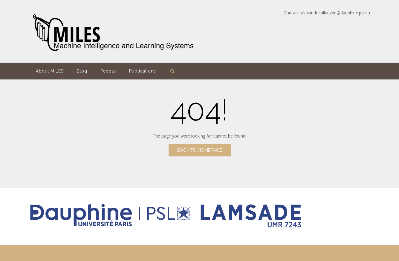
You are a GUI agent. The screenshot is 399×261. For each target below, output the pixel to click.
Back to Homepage (199, 150)
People (108, 71)
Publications (142, 71)
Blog (82, 71)
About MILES (50, 71)
